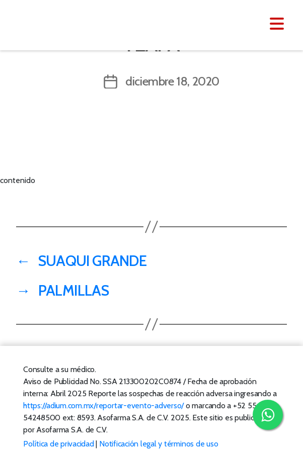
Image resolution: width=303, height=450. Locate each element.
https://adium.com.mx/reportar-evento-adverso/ (103, 405)
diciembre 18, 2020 (172, 81)
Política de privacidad (58, 443)
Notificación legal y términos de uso (158, 443)
